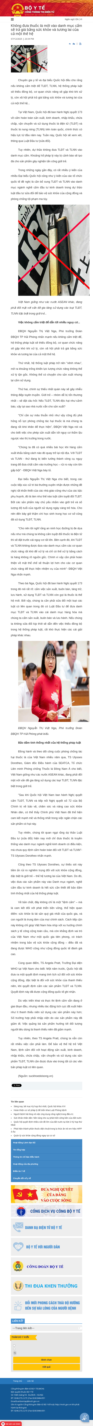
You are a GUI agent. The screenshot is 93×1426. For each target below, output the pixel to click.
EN (76, 19)
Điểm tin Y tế (19, 1171)
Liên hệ (30, 1381)
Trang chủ (17, 1381)
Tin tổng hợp (19, 1150)
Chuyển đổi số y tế (22, 1178)
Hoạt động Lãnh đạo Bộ (24, 1142)
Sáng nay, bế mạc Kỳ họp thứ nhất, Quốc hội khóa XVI (40, 1106)
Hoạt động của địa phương (25, 1164)
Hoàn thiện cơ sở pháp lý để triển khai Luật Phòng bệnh (40, 1110)
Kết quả (47, 1367)
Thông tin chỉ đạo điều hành (26, 1157)
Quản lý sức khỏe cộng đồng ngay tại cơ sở (34, 1135)
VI (81, 19)
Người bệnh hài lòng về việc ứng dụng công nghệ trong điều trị (43, 1114)
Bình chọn (46, 1360)
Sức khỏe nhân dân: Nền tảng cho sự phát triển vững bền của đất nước (48, 1118)
